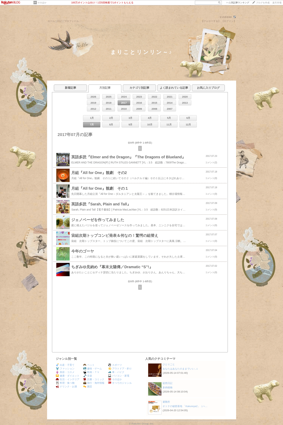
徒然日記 (167, 383)
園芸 (87, 386)
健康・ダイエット (67, 375)
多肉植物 (167, 387)
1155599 (226, 17)
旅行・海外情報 (93, 382)
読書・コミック (93, 379)
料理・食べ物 (65, 382)
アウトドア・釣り (120, 368)
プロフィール (71, 21)
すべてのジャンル (120, 382)
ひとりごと (169, 364)
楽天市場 (276, 2)
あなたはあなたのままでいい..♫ (180, 368)
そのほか (42, 2)
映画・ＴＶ (91, 372)
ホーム (51, 21)
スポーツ (115, 365)
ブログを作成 (263, 2)
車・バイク (116, 372)
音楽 (87, 375)
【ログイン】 (228, 21)
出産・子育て (65, 365)
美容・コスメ (65, 372)
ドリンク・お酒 (66, 386)
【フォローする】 (211, 21)
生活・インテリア (67, 379)
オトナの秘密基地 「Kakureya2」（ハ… (185, 406)
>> (237, 2)
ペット (89, 365)
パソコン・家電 (118, 375)
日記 (59, 21)
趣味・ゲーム (92, 368)
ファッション (65, 368)
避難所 (166, 401)
